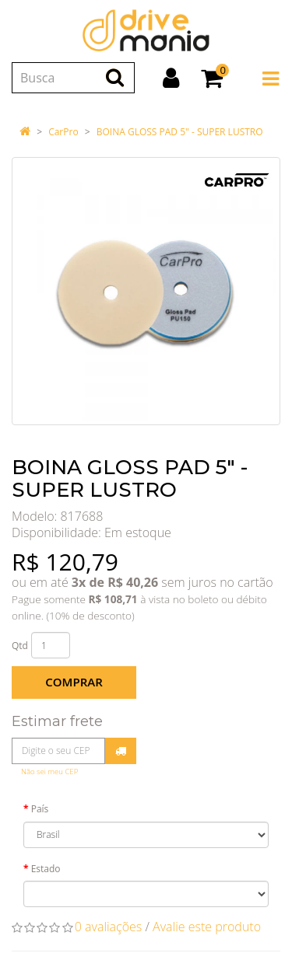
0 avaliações (108, 926)
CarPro (63, 131)
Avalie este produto (207, 926)
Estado (46, 868)
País (40, 808)
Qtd (20, 645)
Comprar (73, 681)
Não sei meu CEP (49, 771)
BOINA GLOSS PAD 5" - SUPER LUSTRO (180, 131)
